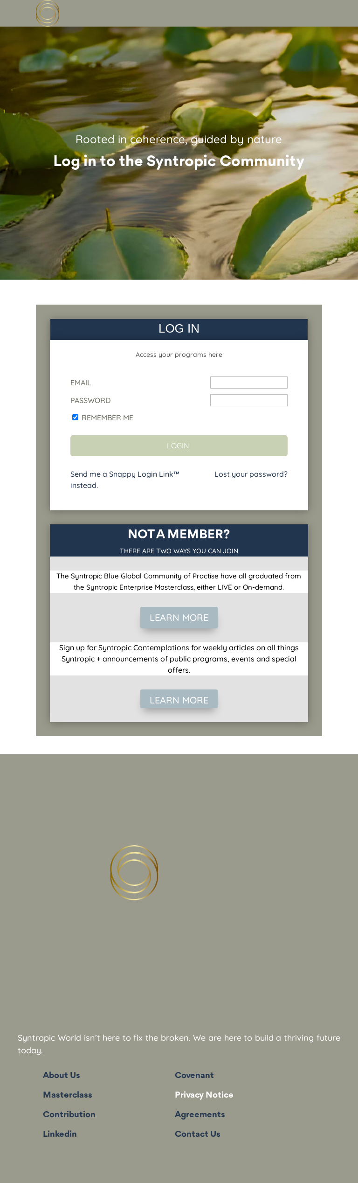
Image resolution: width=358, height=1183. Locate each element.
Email (80, 382)
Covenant (194, 1075)
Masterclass (67, 1095)
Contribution (69, 1115)
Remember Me (107, 417)
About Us (61, 1075)
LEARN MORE (179, 617)
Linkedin (60, 1134)
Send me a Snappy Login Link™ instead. (124, 479)
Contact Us (197, 1134)
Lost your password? (251, 474)
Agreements (200, 1115)
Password (90, 400)
